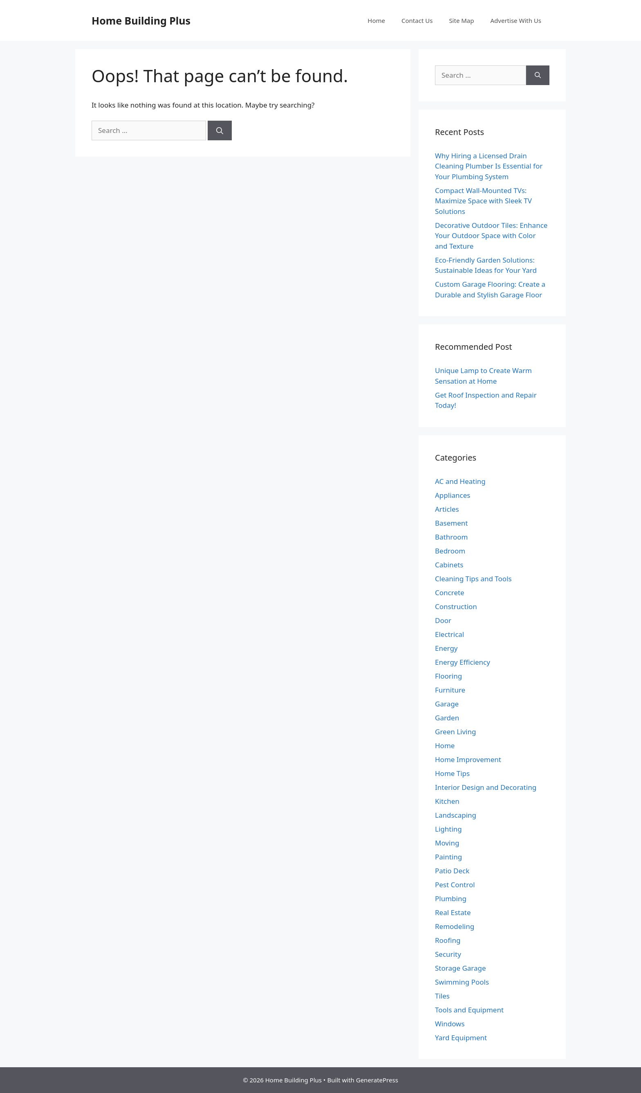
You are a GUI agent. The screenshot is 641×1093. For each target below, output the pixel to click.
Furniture (450, 690)
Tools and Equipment (469, 1009)
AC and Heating (460, 481)
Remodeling (454, 926)
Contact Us (417, 20)
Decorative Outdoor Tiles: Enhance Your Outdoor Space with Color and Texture (491, 235)
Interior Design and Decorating (485, 787)
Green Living (455, 731)
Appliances (452, 495)
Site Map (461, 20)
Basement (451, 523)
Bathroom (451, 537)
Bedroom (450, 550)
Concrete (449, 592)
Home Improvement (468, 759)
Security (448, 954)
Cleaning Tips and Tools (473, 578)
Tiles (442, 996)
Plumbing (450, 898)
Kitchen (447, 801)
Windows (450, 1023)
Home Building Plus (141, 20)
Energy (446, 648)
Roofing (447, 940)
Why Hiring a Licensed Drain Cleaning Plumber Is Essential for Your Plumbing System (488, 166)
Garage (447, 703)
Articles (447, 509)
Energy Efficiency (462, 662)
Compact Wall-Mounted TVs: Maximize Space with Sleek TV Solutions (483, 201)
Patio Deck (452, 870)
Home (376, 20)
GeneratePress (377, 1080)
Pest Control (455, 884)
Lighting (448, 829)
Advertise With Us (516, 20)
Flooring (448, 676)
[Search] (220, 130)
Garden (447, 717)
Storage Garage (460, 968)
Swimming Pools (462, 982)
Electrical (449, 634)
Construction (456, 606)
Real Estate (453, 912)
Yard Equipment (461, 1037)
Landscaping (455, 815)
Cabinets (449, 564)
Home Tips (452, 773)
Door (443, 620)
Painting (448, 856)
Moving (447, 843)
